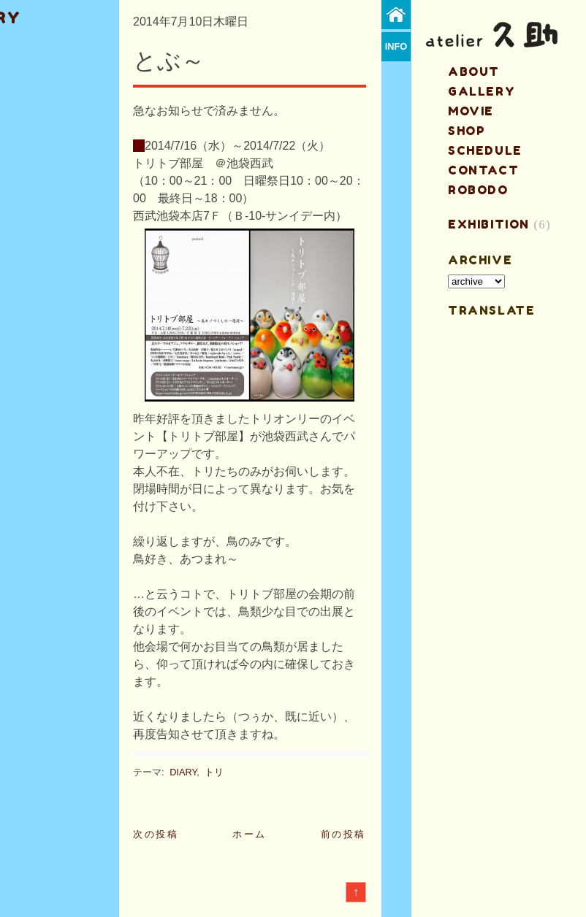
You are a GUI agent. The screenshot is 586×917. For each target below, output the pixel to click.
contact (483, 170)
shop (466, 130)
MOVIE (471, 111)
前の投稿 (343, 834)
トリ (214, 772)
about (474, 71)
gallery (481, 91)
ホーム (249, 834)
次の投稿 (155, 834)
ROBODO (478, 190)
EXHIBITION (489, 224)
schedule (485, 150)
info (396, 46)
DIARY (183, 772)
